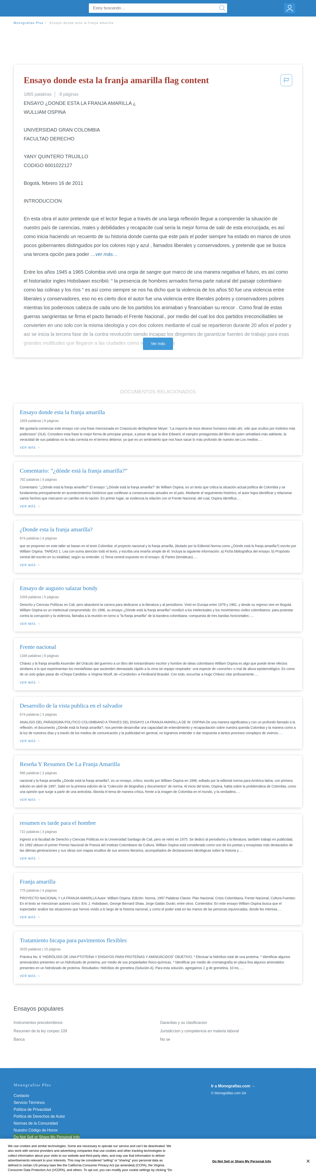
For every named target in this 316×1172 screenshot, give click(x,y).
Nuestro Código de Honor (36, 1130)
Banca (19, 1039)
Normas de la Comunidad (36, 1123)
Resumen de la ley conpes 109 (40, 1031)
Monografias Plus (29, 23)
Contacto (21, 1096)
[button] (286, 81)
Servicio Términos (29, 1102)
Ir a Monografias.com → (233, 1086)
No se (165, 1039)
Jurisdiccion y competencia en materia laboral (199, 1031)
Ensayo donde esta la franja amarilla (82, 23)
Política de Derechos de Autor (39, 1116)
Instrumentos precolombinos (38, 1022)
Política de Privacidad (32, 1109)
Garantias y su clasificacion (183, 1022)
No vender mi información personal (44, 1137)
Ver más (158, 344)
